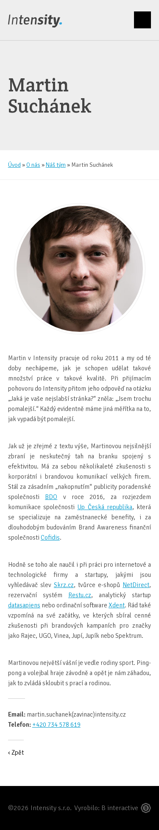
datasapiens (24, 605)
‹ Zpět (16, 752)
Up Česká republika (104, 507)
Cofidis (50, 537)
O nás (33, 164)
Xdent (117, 605)
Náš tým (56, 164)
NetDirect (136, 585)
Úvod (14, 164)
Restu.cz (79, 595)
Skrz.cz (64, 585)
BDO (51, 497)
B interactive (119, 808)
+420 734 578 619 (56, 724)
